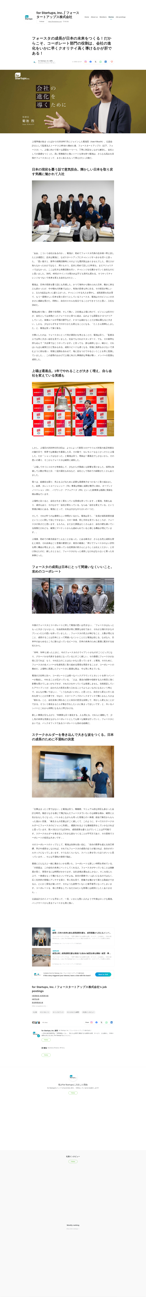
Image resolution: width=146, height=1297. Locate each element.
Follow (41, 21)
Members (103, 17)
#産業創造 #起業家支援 (40, 996)
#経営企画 (35, 999)
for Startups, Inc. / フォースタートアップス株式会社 (57, 15)
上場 (35, 1012)
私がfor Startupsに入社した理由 (73, 1084)
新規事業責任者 (37, 1002)
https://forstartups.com (55, 21)
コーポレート (45, 1012)
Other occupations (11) (40, 1006)
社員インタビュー (88, 1012)
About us (94, 17)
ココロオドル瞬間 (73, 1012)
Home (87, 17)
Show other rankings (73, 1228)
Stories (111, 17)
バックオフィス (59, 1012)
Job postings (121, 17)
